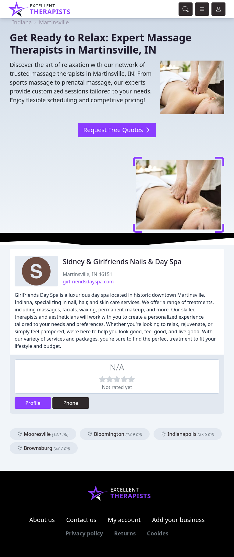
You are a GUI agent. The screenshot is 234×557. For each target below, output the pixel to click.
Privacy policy (84, 533)
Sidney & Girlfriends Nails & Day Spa (122, 261)
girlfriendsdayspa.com (88, 281)
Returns (125, 533)
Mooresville (43, 434)
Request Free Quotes (117, 130)
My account (124, 520)
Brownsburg (43, 448)
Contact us (81, 520)
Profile (33, 403)
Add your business (178, 520)
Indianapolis (187, 434)
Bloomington (114, 434)
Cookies (157, 533)
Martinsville (54, 22)
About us (42, 520)
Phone (70, 403)
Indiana (22, 22)
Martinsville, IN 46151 (87, 274)
